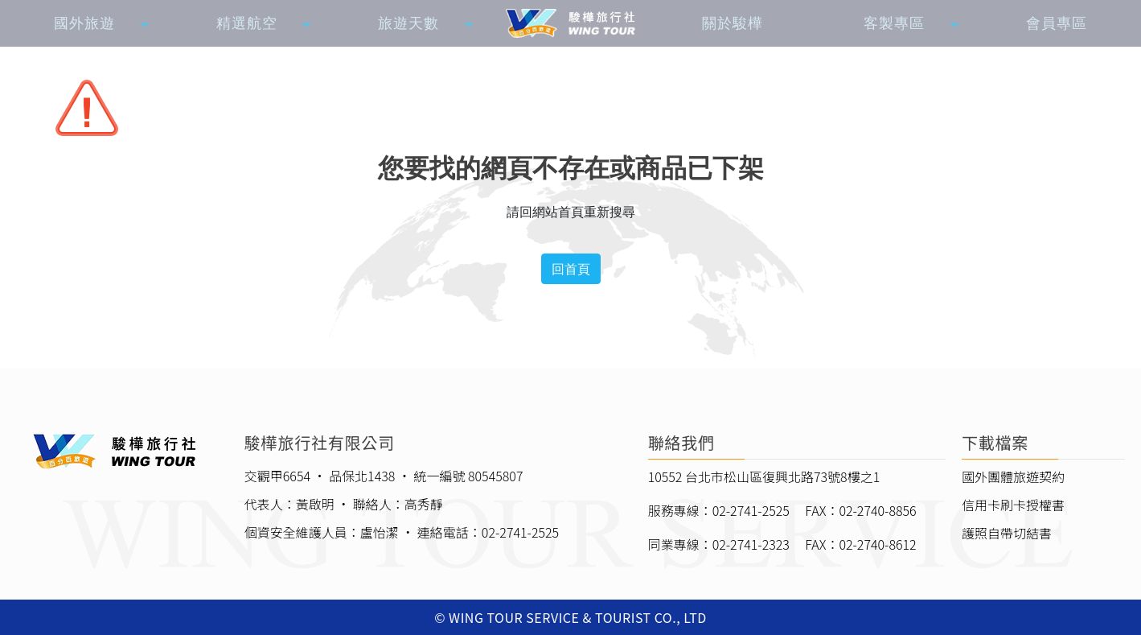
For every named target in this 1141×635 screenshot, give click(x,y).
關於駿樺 (732, 23)
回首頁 (571, 269)
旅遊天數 (408, 23)
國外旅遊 (84, 23)
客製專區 (894, 23)
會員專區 (1056, 23)
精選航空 (246, 23)
